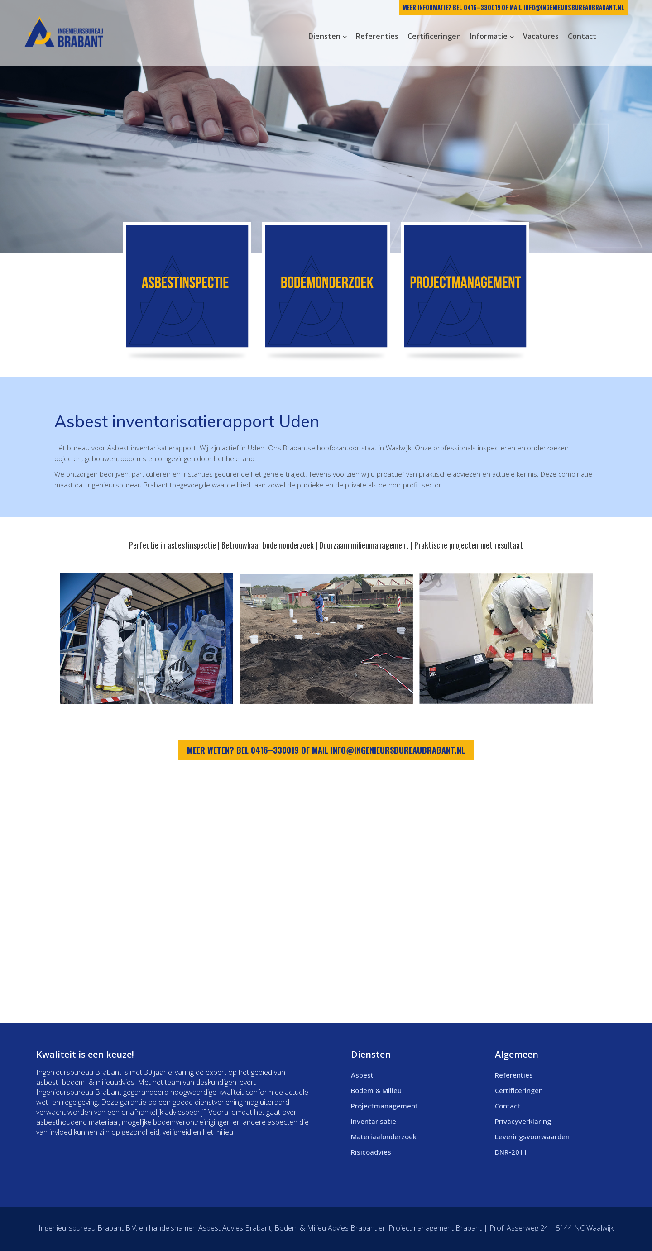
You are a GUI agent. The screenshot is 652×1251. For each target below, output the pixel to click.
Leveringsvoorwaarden (532, 1136)
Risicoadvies (371, 1151)
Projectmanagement (384, 1105)
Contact (507, 1105)
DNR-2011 (511, 1151)
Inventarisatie (373, 1121)
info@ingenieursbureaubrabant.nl (573, 7)
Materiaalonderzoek (384, 1136)
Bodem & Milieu (376, 1090)
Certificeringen (519, 1090)
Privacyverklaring (523, 1121)
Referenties (514, 1074)
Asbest (362, 1074)
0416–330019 (482, 7)
